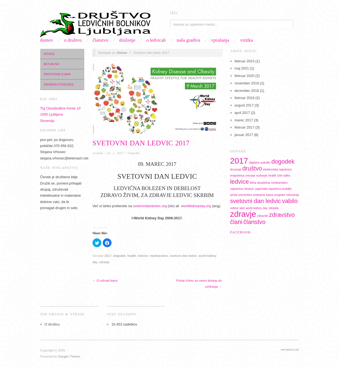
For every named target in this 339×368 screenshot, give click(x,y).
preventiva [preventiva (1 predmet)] (245, 194)
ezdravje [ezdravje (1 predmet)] (261, 175)
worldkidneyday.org (196, 206)
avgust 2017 (244, 105)
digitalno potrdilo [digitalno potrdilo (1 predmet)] (259, 162)
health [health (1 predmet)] (272, 175)
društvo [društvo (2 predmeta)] (252, 168)
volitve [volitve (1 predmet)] (234, 208)
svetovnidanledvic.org (150, 206)
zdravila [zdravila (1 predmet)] (274, 208)
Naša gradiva (188, 40)
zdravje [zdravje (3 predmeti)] (243, 213)
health (132, 255)
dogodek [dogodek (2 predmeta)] (282, 161)
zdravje (104, 262)
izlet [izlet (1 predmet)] (280, 175)
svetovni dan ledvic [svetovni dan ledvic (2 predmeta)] (255, 201)
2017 (108, 255)
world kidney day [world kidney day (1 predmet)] (256, 208)
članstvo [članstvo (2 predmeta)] (254, 221)
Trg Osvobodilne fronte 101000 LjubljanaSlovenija (60, 114)
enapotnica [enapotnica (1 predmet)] (237, 175)
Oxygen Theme (69, 356)
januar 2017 (244, 135)
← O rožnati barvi (105, 280)
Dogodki (134, 153)
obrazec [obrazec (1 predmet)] (249, 188)
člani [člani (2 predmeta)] (236, 221)
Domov (46, 40)
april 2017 (242, 113)
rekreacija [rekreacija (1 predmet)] (292, 194)
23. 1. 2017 (115, 153)
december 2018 (247, 91)
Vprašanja (220, 40)
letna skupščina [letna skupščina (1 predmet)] (260, 182)
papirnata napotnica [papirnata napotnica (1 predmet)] (268, 188)
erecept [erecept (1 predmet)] (250, 175)
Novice (49, 53)
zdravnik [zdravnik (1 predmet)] (262, 215)
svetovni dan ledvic (183, 255)
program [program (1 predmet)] (279, 194)
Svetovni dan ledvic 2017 (141, 143)
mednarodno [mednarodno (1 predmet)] (279, 182)
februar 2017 (244, 127)
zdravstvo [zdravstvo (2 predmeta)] (282, 214)
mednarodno (159, 255)
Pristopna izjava (57, 74)
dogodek (119, 255)
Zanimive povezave (59, 84)
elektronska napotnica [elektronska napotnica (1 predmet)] (277, 169)
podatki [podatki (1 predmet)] (286, 188)
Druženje (127, 40)
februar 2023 (244, 61)
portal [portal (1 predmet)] (234, 194)
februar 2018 (244, 98)
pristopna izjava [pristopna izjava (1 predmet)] (263, 194)
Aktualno (51, 64)
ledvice (143, 255)
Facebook (240, 232)
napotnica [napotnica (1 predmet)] (236, 188)
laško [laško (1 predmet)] (286, 175)
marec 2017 (244, 120)
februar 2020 (244, 76)
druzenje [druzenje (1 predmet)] (236, 169)
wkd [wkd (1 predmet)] (242, 208)
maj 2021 (242, 68)
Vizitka (246, 40)
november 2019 (247, 83)
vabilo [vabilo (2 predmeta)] (290, 201)
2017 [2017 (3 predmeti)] (239, 160)
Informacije (290, 349)
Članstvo (100, 40)
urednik (98, 153)
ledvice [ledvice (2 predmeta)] (239, 181)
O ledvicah (156, 40)
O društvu (73, 40)
